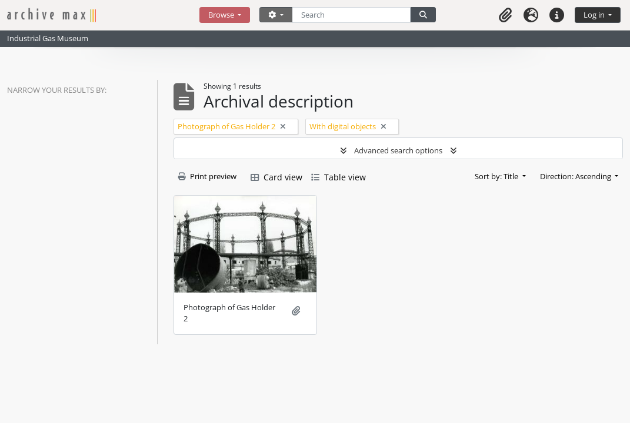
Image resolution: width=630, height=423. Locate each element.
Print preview (207, 176)
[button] (505, 15)
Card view (276, 177)
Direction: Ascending (576, 176)
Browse (222, 14)
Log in (595, 14)
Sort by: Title (497, 176)
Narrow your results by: (56, 90)
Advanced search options (398, 150)
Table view (338, 177)
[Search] (351, 15)
